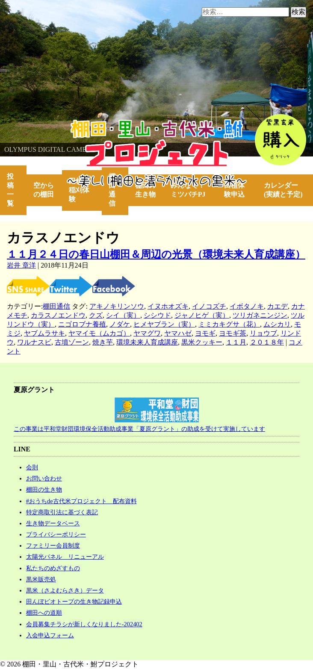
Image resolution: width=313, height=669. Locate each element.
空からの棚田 (43, 190)
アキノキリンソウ (116, 306)
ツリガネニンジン (260, 315)
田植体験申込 (237, 190)
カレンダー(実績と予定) (283, 190)
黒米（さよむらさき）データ (65, 590)
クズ (96, 315)
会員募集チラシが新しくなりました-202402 (84, 624)
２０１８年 (267, 342)
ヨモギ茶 (232, 333)
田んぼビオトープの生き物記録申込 (74, 601)
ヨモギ (205, 333)
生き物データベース (53, 523)
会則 (32, 467)
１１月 (236, 342)
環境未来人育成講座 (147, 342)
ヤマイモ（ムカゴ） (99, 333)
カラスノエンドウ (58, 315)
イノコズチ (209, 306)
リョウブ (263, 333)
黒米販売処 (41, 579)
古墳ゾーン (72, 342)
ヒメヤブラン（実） (164, 324)
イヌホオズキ (168, 306)
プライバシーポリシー (56, 534)
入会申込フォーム (50, 635)
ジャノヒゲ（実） (201, 315)
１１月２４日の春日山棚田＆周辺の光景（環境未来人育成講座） (156, 254)
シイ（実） (123, 315)
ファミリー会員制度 (53, 545)
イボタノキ (247, 306)
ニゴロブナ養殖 (82, 324)
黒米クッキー (201, 342)
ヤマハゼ (178, 333)
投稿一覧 (10, 190)
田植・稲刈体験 (79, 190)
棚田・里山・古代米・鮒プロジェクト (58, 123)
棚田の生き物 (145, 190)
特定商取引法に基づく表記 (62, 512)
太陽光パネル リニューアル (65, 556)
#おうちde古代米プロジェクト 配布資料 (81, 501)
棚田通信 (112, 190)
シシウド (157, 315)
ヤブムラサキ (44, 333)
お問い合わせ (44, 478)
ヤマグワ (147, 333)
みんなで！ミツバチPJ (188, 190)
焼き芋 (102, 342)
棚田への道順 (44, 612)
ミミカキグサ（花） (229, 324)
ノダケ (119, 324)
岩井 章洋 (21, 265)
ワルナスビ (34, 342)
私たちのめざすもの (53, 568)
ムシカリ (277, 324)
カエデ (277, 306)
